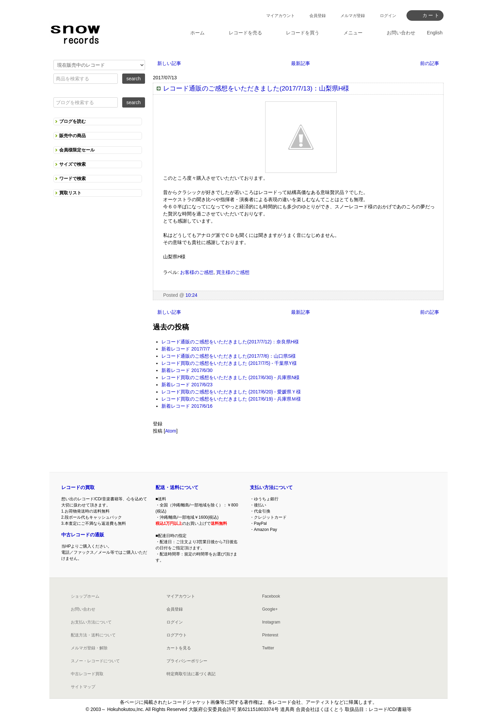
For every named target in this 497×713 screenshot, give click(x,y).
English (435, 32)
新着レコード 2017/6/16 (186, 406)
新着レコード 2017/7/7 (185, 349)
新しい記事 (169, 63)
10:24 (191, 295)
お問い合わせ (83, 609)
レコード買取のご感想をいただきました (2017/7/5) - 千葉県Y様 (229, 363)
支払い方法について (271, 487)
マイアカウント (280, 15)
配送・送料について (177, 487)
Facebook (271, 596)
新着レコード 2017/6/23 (186, 384)
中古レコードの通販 (82, 534)
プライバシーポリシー (186, 661)
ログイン (388, 15)
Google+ (270, 609)
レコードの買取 (78, 487)
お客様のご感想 (196, 272)
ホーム (197, 32)
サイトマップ (83, 686)
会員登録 (317, 15)
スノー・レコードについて (95, 661)
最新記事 (300, 63)
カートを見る (178, 648)
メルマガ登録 (352, 15)
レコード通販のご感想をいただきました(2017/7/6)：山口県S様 (228, 356)
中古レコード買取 (87, 673)
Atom (170, 431)
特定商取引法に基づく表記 (190, 673)
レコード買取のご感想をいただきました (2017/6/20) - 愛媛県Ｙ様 (231, 391)
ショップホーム (85, 596)
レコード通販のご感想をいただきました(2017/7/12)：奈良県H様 (230, 341)
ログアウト (176, 635)
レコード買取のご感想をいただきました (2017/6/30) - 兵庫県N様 (230, 377)
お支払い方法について (91, 622)
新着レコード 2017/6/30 (186, 370)
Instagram (271, 622)
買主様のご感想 (233, 272)
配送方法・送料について (93, 635)
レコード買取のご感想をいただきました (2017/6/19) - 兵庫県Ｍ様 (231, 399)
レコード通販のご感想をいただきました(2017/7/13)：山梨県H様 (256, 88)
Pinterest (270, 635)
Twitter (268, 648)
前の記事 (429, 63)
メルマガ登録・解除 (89, 648)
